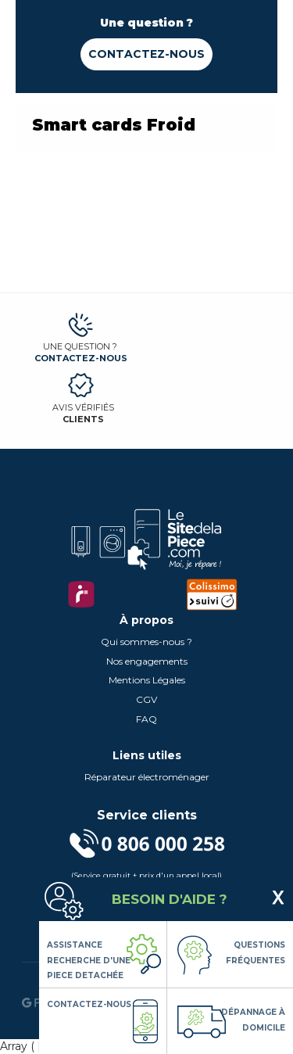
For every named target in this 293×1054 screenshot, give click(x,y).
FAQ (146, 719)
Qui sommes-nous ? (146, 641)
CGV (146, 699)
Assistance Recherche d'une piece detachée (88, 960)
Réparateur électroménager (146, 777)
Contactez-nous (146, 54)
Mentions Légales (147, 680)
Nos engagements (147, 661)
